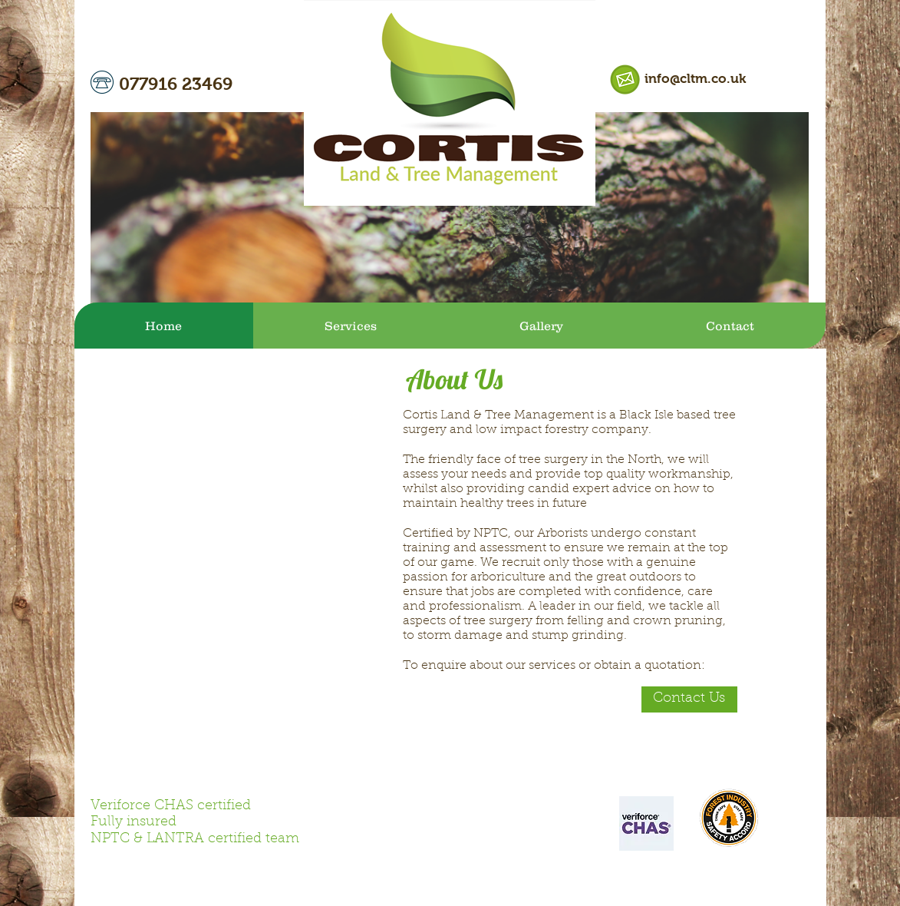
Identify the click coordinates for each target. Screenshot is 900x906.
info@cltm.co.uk (695, 78)
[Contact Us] (689, 699)
